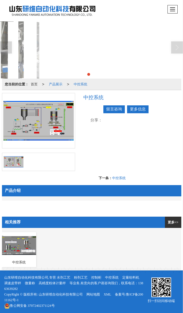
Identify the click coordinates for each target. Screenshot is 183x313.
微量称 (30, 283)
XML (107, 294)
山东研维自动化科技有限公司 (61, 294)
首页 (34, 84)
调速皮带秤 (12, 283)
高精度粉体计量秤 (52, 283)
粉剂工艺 (81, 277)
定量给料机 (130, 277)
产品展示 (55, 84)
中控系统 (80, 84)
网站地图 (93, 294)
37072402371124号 (29, 306)
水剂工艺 (63, 277)
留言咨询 (114, 109)
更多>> (173, 222)
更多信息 (138, 109)
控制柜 (96, 277)
